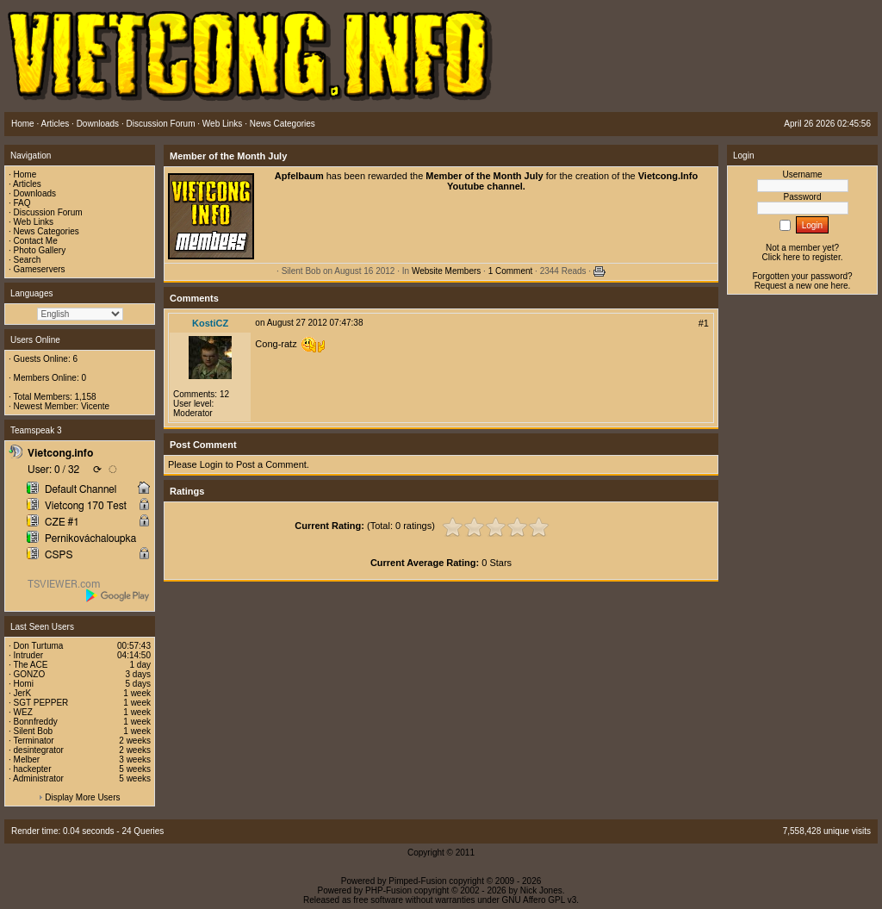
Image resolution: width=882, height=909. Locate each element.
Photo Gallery (40, 250)
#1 (704, 323)
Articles (27, 184)
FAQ (22, 203)
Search (27, 260)
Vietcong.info (60, 453)
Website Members (446, 271)
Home (25, 174)
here (839, 285)
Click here (781, 257)
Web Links (34, 222)
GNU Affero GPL (533, 900)
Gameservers (39, 269)
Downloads (35, 193)
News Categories (46, 231)
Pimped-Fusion (417, 881)
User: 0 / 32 (53, 469)
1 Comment (510, 271)
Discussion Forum (48, 212)
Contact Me (36, 241)
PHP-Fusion (388, 890)
